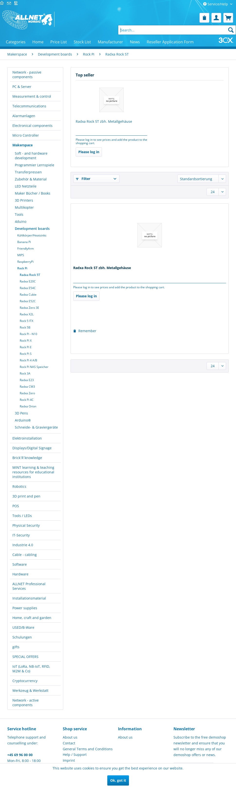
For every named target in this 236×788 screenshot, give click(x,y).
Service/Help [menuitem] (216, 4)
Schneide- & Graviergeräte (36, 427)
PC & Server (21, 86)
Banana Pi (24, 242)
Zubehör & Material (31, 179)
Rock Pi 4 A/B (28, 360)
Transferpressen (28, 172)
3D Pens (21, 413)
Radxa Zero (27, 393)
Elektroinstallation (27, 438)
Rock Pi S (26, 354)
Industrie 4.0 (22, 545)
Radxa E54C (28, 288)
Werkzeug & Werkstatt (30, 690)
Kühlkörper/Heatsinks (31, 235)
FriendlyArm (25, 248)
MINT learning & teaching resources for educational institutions (33, 472)
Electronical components (32, 125)
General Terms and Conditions (88, 749)
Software (19, 564)
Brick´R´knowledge (27, 457)
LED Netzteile (25, 186)
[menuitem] (204, 18)
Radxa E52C (28, 301)
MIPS (20, 255)
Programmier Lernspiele (34, 165)
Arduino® (23, 420)
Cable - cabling (24, 554)
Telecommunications (29, 106)
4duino (20, 221)
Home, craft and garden (31, 617)
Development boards (32, 228)
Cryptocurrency (24, 680)
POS (15, 506)
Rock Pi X (26, 340)
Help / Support (75, 754)
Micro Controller (25, 135)
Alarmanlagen (23, 115)
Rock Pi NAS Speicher (34, 367)
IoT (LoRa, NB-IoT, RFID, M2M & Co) (31, 668)
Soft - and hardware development (31, 155)
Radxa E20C (28, 281)
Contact (69, 743)
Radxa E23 (27, 380)
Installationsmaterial (29, 598)
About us (70, 737)
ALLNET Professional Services (28, 586)
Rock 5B (25, 327)
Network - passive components (26, 74)
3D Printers (24, 200)
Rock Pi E (26, 347)
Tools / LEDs (22, 515)
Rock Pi (22, 268)
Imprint (69, 760)
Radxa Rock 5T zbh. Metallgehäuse (104, 121)
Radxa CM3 (27, 387)
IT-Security (21, 535)
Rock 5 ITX (26, 321)
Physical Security (26, 525)
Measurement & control (31, 96)
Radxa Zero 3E (29, 308)
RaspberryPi (25, 262)
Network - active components (25, 702)
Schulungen (22, 637)
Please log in (88, 152)
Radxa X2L (27, 314)
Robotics (19, 486)
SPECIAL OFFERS (25, 656)
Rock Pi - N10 (28, 334)
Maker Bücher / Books (32, 193)
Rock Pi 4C (27, 400)
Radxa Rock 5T (30, 275)
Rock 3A (25, 373)
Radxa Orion (28, 406)
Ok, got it (118, 780)
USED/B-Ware (23, 627)
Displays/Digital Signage (32, 448)
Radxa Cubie (28, 294)
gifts (15, 647)
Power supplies (24, 608)
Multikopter (24, 207)
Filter (83, 178)
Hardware (20, 574)
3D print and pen (26, 496)
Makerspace (22, 145)
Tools (19, 214)
